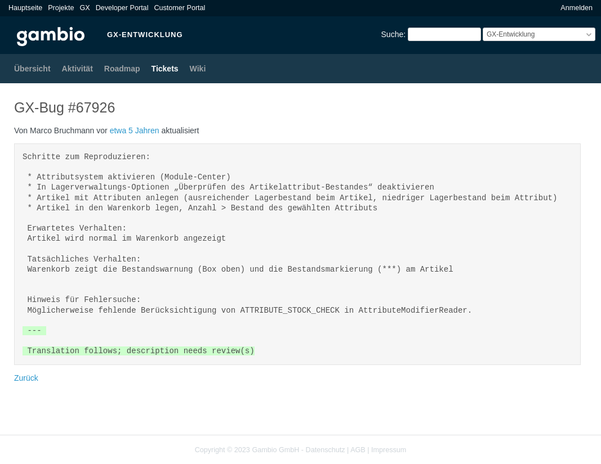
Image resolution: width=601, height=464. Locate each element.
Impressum (388, 450)
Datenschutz (325, 450)
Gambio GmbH (275, 450)
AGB (358, 450)
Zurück (26, 377)
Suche (392, 34)
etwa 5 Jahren (134, 130)
